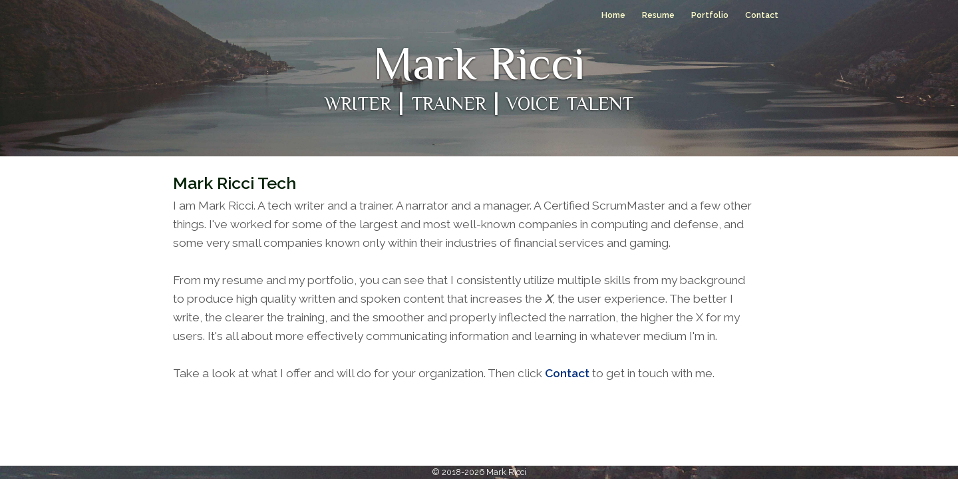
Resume (658, 15)
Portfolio (709, 15)
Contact (761, 15)
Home (613, 15)
